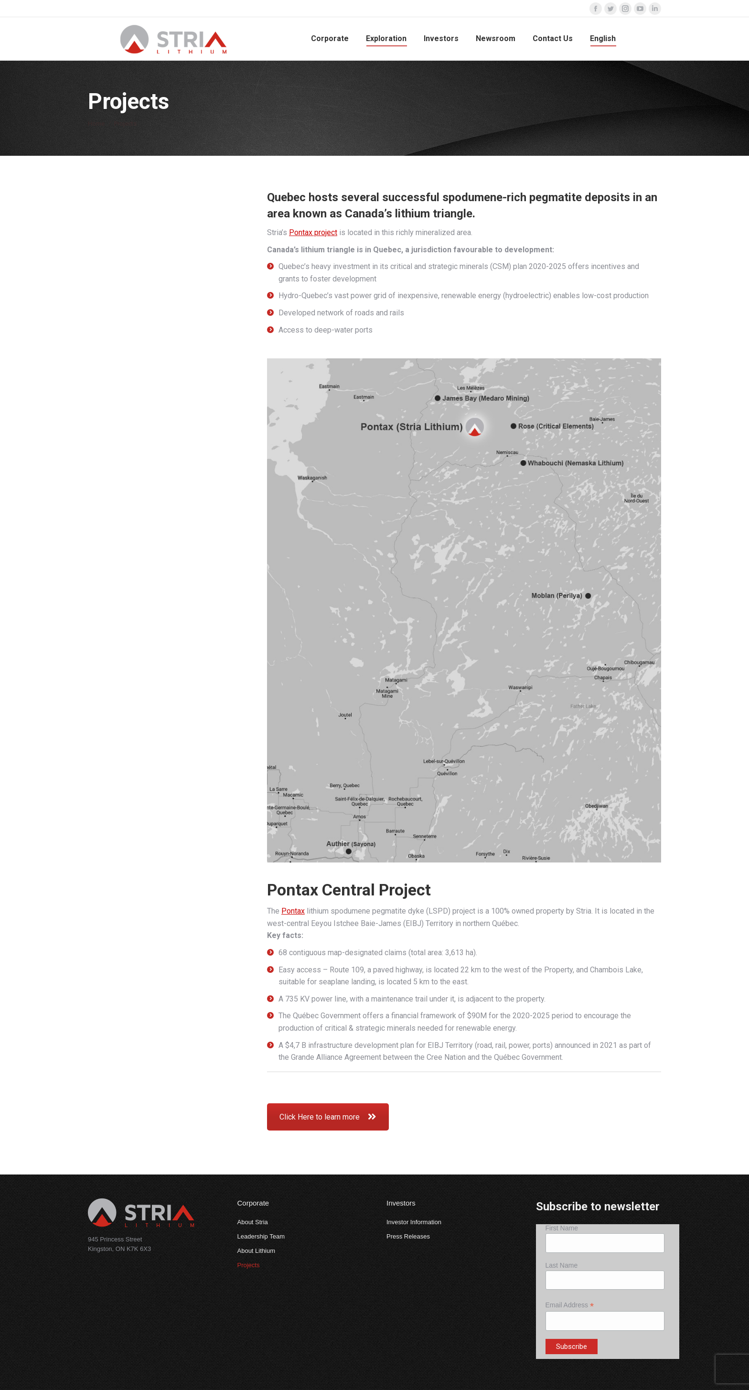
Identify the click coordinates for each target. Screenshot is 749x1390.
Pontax (293, 911)
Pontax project (313, 232)
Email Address (570, 1305)
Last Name (562, 1265)
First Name (562, 1228)
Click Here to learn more (327, 1116)
